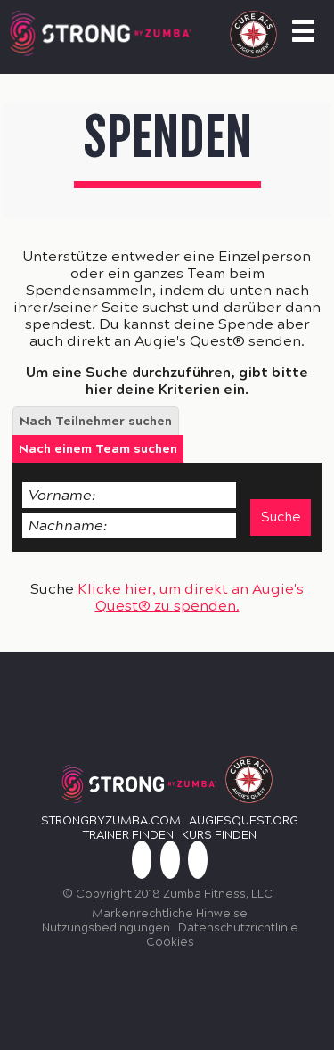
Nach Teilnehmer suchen (96, 421)
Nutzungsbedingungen (106, 928)
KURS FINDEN (219, 835)
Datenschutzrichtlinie (238, 928)
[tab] (95, 420)
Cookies (170, 942)
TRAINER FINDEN (128, 835)
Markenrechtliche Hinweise (170, 913)
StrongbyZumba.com (111, 821)
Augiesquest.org (243, 821)
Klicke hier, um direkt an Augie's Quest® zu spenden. (190, 597)
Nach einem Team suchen (98, 448)
